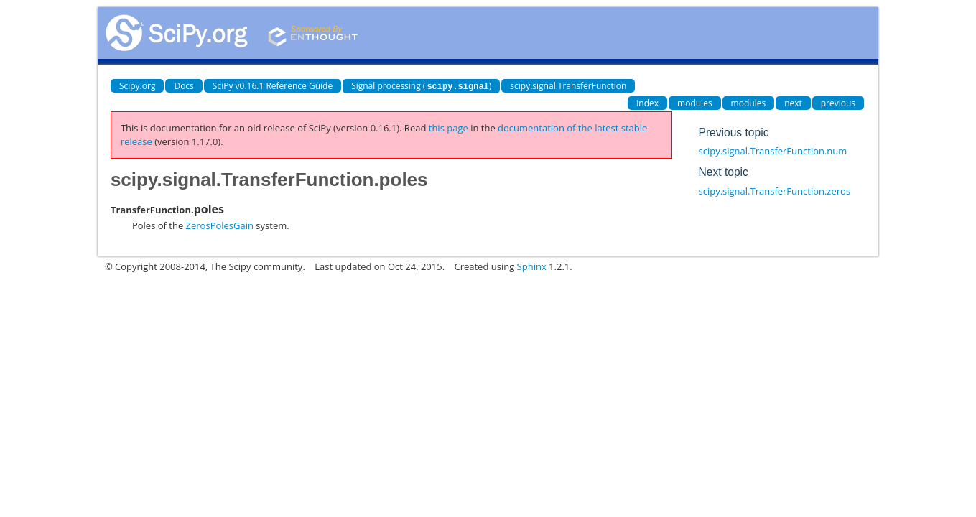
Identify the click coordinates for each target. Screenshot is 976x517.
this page (448, 127)
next (793, 102)
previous (838, 102)
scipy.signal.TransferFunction (568, 86)
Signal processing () (421, 86)
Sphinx (532, 265)
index (647, 102)
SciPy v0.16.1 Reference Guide (273, 86)
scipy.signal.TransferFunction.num (773, 150)
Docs (183, 86)
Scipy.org (137, 86)
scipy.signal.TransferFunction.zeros (775, 190)
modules (694, 102)
